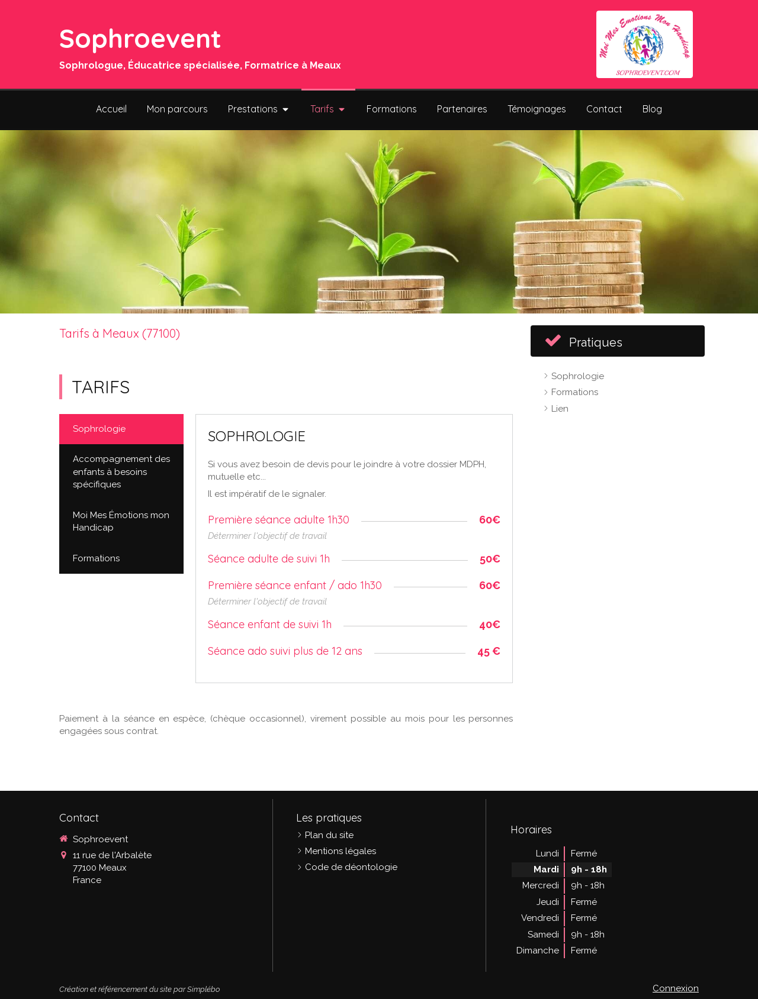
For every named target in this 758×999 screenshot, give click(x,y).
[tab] (121, 429)
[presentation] (121, 429)
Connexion (676, 988)
